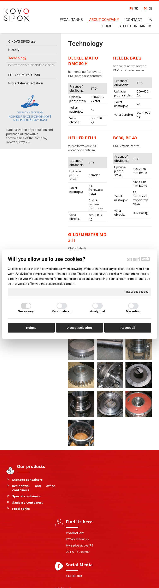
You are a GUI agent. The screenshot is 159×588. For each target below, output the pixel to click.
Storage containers (27, 479)
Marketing (133, 311)
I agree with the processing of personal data (132, 531)
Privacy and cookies (136, 291)
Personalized (61, 311)
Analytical (97, 311)
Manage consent (133, 582)
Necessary (26, 311)
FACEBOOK (76, 520)
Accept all (127, 328)
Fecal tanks (21, 508)
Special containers (26, 496)
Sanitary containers (27, 502)
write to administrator (80, 582)
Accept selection (79, 328)
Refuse (31, 328)
